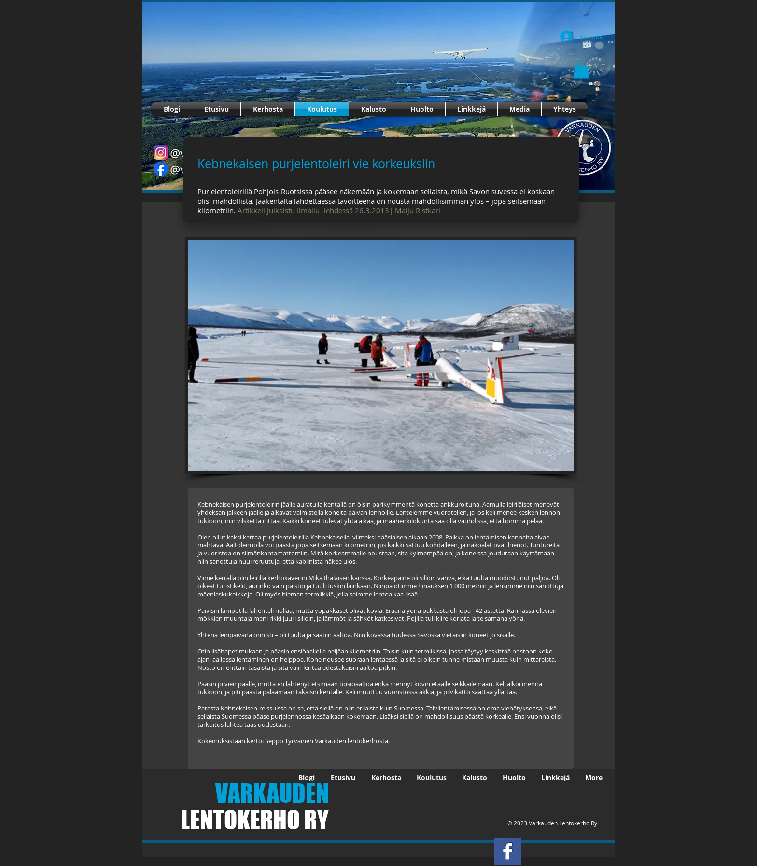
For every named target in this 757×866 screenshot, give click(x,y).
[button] (581, 69)
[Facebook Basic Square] (507, 851)
